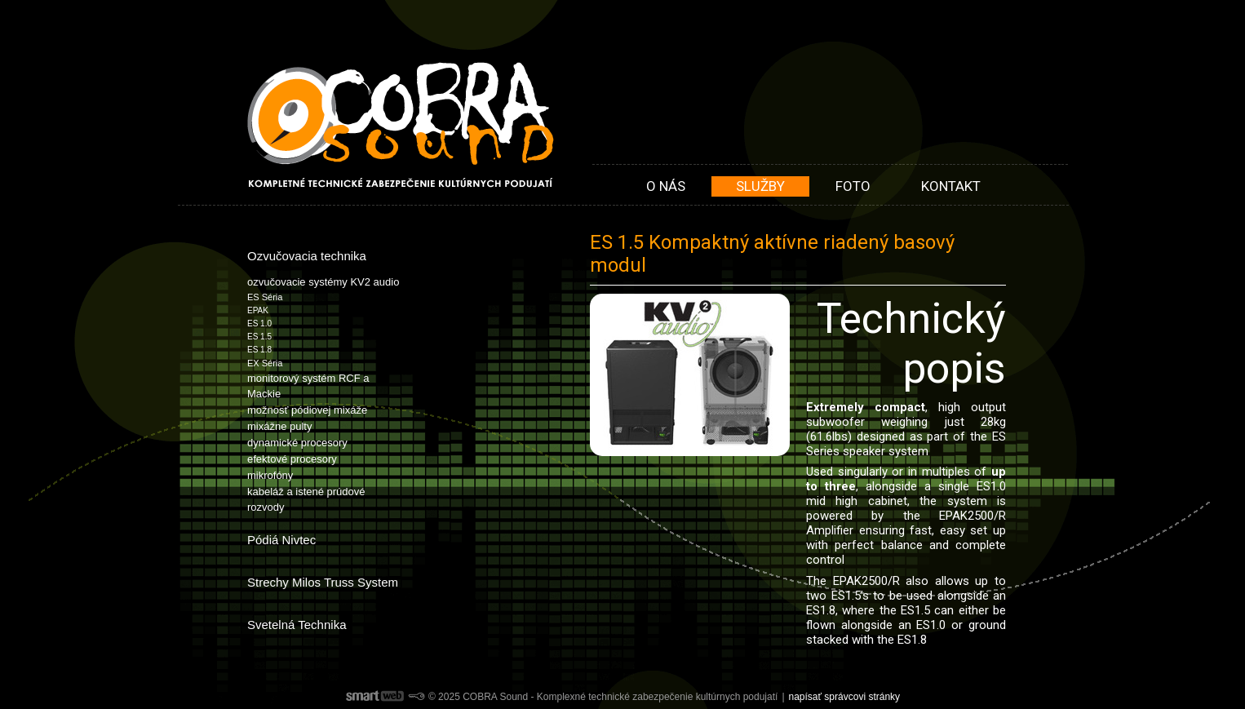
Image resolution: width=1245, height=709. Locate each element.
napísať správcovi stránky (845, 696)
